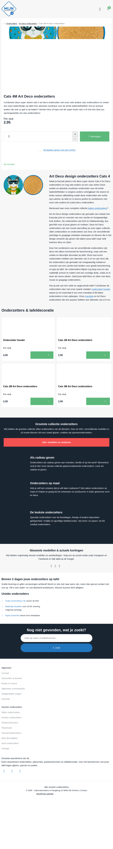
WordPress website (44, 821)
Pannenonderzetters (11, 760)
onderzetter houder (101, 316)
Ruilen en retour (9, 710)
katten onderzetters (97, 235)
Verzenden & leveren (11, 705)
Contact (5, 700)
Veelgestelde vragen (11, 721)
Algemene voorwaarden (13, 716)
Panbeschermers (9, 750)
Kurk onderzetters (10, 770)
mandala (89, 323)
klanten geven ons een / (59, 177)
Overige (5, 775)
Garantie (5, 726)
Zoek (56, 675)
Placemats (6, 755)
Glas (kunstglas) (9, 765)
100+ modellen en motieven (56, 469)
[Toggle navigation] (99, 9)
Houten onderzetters (11, 744)
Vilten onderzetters (10, 739)
